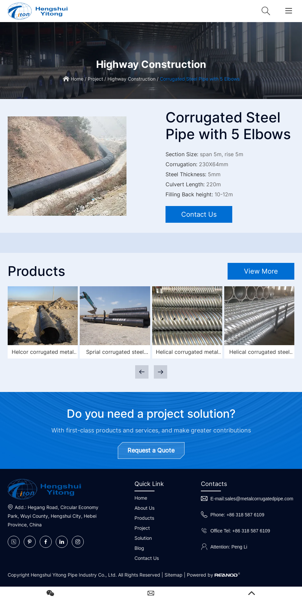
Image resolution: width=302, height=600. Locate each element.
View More (261, 271)
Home (77, 79)
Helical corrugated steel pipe (259, 352)
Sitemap (174, 575)
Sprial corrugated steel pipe (115, 352)
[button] (160, 372)
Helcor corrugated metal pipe (43, 352)
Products (144, 518)
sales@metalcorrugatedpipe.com (259, 498)
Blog (139, 548)
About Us (144, 508)
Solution (143, 538)
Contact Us (199, 214)
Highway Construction (131, 79)
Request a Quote (151, 450)
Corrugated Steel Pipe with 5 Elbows (200, 79)
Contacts (214, 483)
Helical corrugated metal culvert (187, 352)
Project (95, 79)
